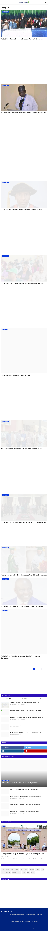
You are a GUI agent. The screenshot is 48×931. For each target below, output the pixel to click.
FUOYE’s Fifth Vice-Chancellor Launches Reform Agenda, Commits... (20, 620)
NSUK (24, 836)
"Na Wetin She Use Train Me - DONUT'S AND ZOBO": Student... (24, 884)
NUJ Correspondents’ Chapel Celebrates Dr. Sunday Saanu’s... (22, 430)
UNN (43, 833)
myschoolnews (5, 833)
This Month (24, 661)
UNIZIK (32, 836)
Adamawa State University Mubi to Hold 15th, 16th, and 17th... (25, 666)
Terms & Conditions (23, 925)
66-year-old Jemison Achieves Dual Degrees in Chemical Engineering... (26, 878)
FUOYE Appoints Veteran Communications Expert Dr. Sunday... (22, 588)
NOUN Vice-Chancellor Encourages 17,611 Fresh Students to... (26, 696)
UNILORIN (8, 836)
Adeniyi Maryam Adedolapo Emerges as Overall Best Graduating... (24, 557)
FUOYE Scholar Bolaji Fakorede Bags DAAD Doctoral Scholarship (23, 112)
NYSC (26, 833)
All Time (39, 661)
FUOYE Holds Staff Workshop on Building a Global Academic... (22, 283)
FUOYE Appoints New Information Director (15, 357)
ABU (3, 836)
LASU (22, 833)
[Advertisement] (24, 51)
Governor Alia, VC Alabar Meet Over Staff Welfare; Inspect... (25, 775)
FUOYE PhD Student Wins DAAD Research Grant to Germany (21, 210)
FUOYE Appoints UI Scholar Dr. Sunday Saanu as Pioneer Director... (24, 504)
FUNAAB (37, 833)
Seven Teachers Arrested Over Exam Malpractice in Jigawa (25, 767)
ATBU (19, 836)
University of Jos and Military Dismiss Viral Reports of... (24, 752)
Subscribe (43, 911)
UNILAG (16, 833)
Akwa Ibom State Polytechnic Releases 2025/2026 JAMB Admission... (27, 688)
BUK (12, 833)
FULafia (14, 836)
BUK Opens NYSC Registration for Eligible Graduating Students (22, 817)
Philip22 (12, 675)
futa (28, 836)
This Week (8, 661)
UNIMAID (32, 833)
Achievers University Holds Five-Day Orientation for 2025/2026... (26, 673)
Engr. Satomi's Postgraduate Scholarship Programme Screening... (27, 681)
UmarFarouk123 (13, 667)
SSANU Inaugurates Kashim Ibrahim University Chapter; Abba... (26, 760)
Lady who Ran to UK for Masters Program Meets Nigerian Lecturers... (26, 891)
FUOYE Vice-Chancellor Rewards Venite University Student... (22, 39)
